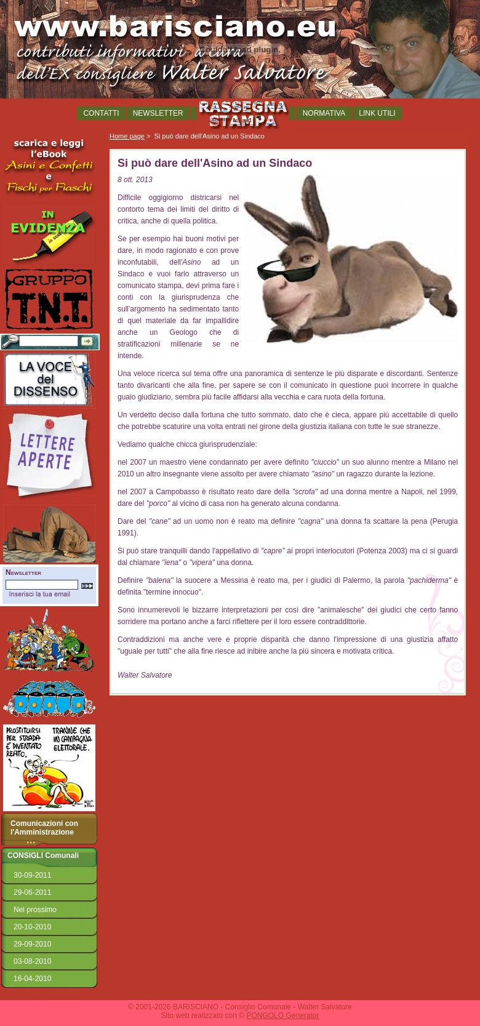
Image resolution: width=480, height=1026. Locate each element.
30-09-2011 (32, 875)
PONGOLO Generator (282, 1015)
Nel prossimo (35, 909)
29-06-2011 (32, 892)
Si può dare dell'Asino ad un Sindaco (209, 136)
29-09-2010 (32, 944)
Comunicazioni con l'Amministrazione (44, 827)
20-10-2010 (32, 927)
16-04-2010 (32, 978)
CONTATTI (101, 113)
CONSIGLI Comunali (43, 855)
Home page (127, 136)
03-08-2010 (32, 961)
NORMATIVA (324, 113)
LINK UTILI (377, 113)
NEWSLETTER (158, 113)
